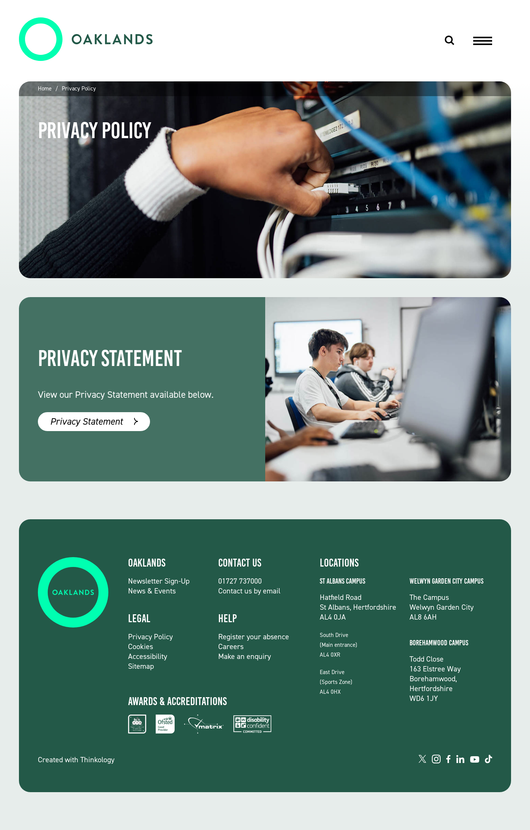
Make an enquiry (244, 656)
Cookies (140, 646)
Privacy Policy (79, 88)
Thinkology (97, 760)
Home (45, 88)
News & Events (152, 591)
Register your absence (253, 637)
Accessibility (147, 656)
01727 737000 (240, 581)
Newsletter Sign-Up (158, 581)
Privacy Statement (86, 421)
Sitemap (141, 666)
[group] (265, 179)
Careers (231, 646)
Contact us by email (249, 591)
